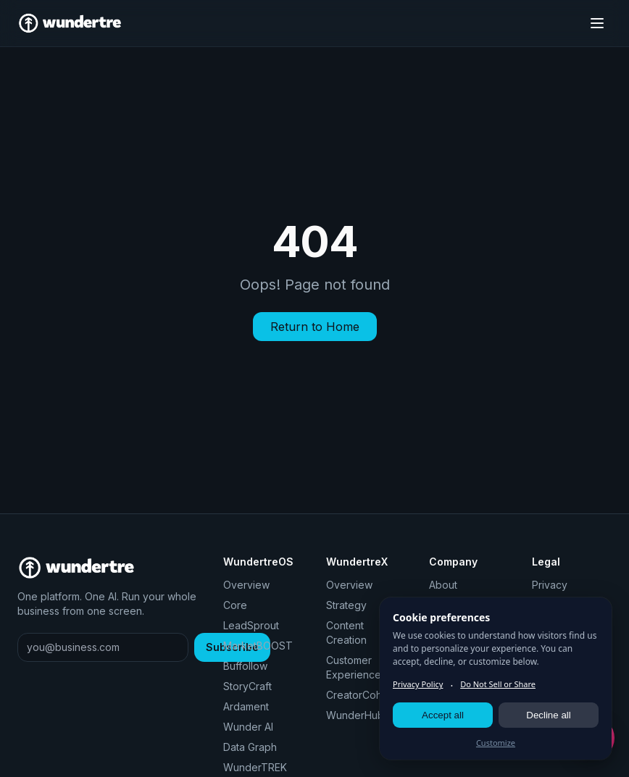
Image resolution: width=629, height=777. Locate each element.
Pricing (445, 605)
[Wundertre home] (69, 23)
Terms (547, 605)
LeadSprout (251, 625)
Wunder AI (248, 727)
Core (235, 605)
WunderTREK (255, 767)
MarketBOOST (258, 645)
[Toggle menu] (597, 23)
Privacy (549, 585)
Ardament (246, 706)
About (443, 585)
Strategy (346, 605)
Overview (246, 585)
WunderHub (355, 715)
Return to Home (314, 326)
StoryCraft (247, 686)
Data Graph (250, 747)
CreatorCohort (360, 695)
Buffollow (245, 666)
